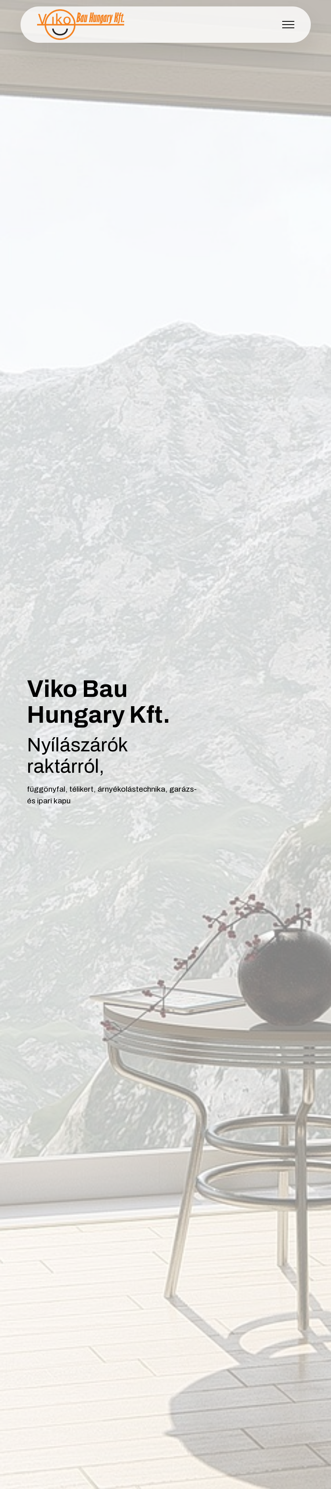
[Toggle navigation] (288, 25)
